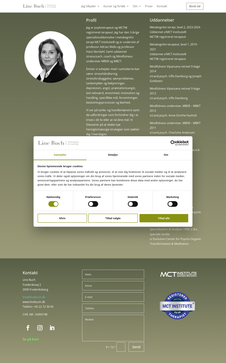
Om (135, 6)
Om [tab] (166, 154)
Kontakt (162, 6)
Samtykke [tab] (60, 154)
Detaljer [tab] (113, 154)
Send (136, 346)
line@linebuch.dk (34, 297)
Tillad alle (164, 218)
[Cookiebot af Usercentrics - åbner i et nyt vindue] (173, 143)
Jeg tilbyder (88, 6)
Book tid (194, 6)
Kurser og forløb (114, 6)
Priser (149, 6)
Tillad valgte (113, 218)
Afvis (62, 218)
